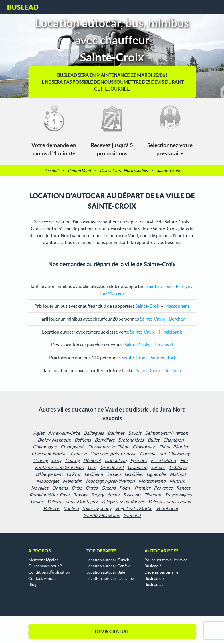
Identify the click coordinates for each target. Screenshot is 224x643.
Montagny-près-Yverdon (110, 481)
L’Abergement (49, 474)
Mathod (178, 474)
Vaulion (71, 508)
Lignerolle (156, 474)
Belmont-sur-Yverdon (166, 433)
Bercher (177, 319)
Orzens (108, 487)
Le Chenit (93, 474)
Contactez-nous (42, 578)
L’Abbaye (178, 467)
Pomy (125, 487)
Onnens (60, 487)
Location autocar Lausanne (110, 578)
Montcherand (152, 481)
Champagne (45, 446)
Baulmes (116, 433)
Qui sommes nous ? (45, 566)
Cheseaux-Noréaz (49, 453)
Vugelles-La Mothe (133, 508)
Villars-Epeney (96, 508)
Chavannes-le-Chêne (108, 446)
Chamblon (173, 439)
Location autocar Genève (108, 566)
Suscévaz (132, 494)
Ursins (37, 501)
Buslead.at (153, 584)
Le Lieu (114, 474)
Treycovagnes (178, 494)
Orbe (77, 487)
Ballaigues (94, 433)
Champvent (72, 446)
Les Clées (133, 474)
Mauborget (48, 481)
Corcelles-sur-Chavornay (165, 453)
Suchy (113, 494)
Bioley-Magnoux (54, 439)
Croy (56, 460)
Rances (183, 487)
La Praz (73, 474)
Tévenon (152, 494)
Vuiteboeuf (167, 508)
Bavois (134, 433)
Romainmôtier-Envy (49, 494)
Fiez (184, 460)
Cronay (40, 460)
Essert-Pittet (163, 460)
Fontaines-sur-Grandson (59, 467)
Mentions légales (43, 560)
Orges (92, 487)
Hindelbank (170, 331)
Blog (32, 584)
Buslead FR (23, 7)
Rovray (80, 494)
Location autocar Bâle (105, 572)
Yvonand (132, 515)
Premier (142, 487)
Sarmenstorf (163, 357)
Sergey (97, 494)
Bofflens (82, 439)
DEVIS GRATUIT (112, 631)
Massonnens (177, 306)
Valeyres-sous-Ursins (169, 501)
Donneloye (115, 460)
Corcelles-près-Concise (113, 453)
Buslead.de (154, 578)
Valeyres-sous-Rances (122, 501)
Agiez (38, 433)
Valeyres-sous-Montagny (72, 501)
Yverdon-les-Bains (101, 515)
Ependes (138, 460)
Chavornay (143, 446)
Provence (163, 487)
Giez (92, 467)
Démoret (92, 460)
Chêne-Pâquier (173, 446)
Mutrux (177, 481)
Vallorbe (51, 508)
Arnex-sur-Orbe (64, 433)
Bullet (153, 439)
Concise (78, 453)
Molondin (72, 481)
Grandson (137, 467)
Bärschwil (163, 344)
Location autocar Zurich (107, 560)
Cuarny (72, 460)
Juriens (158, 467)
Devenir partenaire (161, 572)
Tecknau (173, 370)
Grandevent (112, 467)
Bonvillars (104, 439)
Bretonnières (131, 439)
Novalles (39, 487)
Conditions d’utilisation (49, 572)
